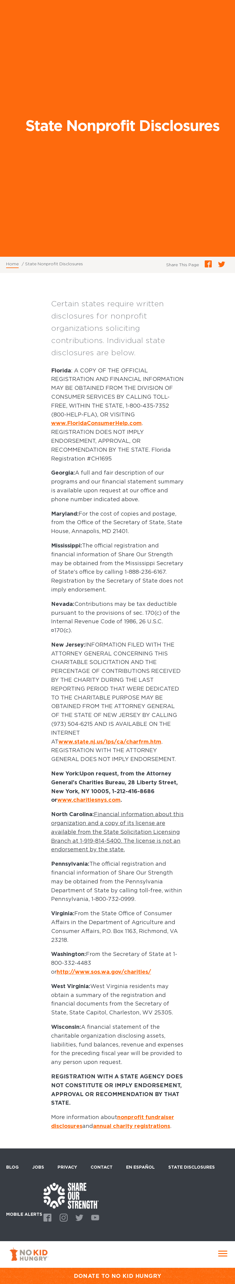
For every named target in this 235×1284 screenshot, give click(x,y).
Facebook (46, 1217)
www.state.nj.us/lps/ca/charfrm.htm (109, 741)
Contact (102, 1167)
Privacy (67, 1167)
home (71, 1196)
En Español (140, 1167)
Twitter (78, 1217)
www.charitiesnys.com (89, 800)
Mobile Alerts (24, 1213)
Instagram (62, 1217)
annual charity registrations (131, 1126)
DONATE (87, 1276)
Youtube (94, 1217)
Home (12, 263)
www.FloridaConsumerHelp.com (96, 423)
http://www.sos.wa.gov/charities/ (104, 972)
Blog (12, 1167)
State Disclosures (191, 1167)
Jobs (38, 1167)
